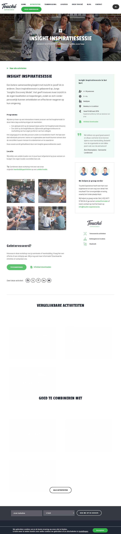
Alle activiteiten (60, 490)
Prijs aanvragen (31, 9)
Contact (98, 4)
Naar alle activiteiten (18, 68)
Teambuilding (50, 4)
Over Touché (77, 4)
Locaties (64, 4)
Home (23, 4)
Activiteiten (35, 4)
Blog (89, 4)
